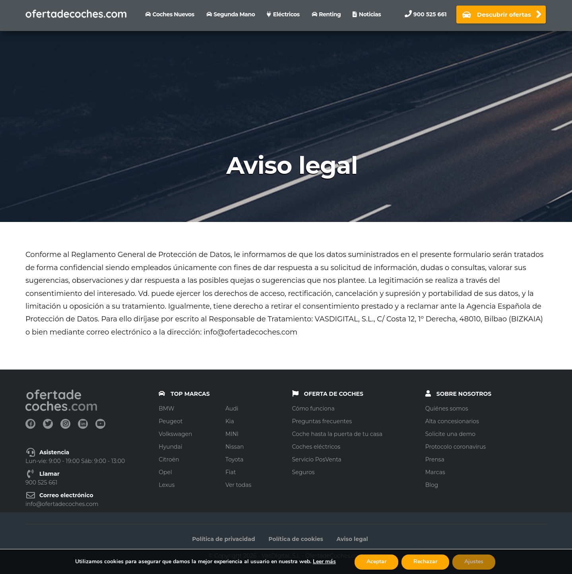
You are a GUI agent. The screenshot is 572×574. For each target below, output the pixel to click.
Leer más (324, 561)
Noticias (370, 14)
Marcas (435, 472)
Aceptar (376, 561)
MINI (231, 434)
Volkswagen (175, 434)
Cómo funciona (313, 408)
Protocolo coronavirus (455, 446)
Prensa (434, 459)
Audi (231, 408)
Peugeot (170, 421)
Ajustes (473, 561)
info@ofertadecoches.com (62, 504)
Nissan (234, 446)
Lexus (167, 484)
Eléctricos (286, 14)
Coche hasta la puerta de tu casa (337, 434)
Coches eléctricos (316, 446)
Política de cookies (295, 539)
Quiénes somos (446, 408)
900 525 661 (430, 14)
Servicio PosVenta (316, 459)
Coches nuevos (173, 14)
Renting (330, 14)
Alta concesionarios (452, 421)
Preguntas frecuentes (322, 421)
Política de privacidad (223, 539)
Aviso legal (352, 539)
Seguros (303, 472)
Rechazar (425, 561)
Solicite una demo (450, 434)
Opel (165, 472)
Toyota (234, 459)
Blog (431, 484)
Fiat (230, 472)
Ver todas (238, 484)
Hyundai (170, 446)
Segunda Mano (234, 14)
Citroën (169, 459)
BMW (166, 408)
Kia (229, 421)
